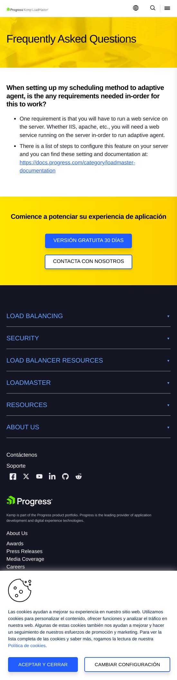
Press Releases (24, 551)
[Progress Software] (29, 501)
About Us (17, 533)
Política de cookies (27, 645)
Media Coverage (25, 559)
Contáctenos (21, 455)
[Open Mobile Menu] (167, 8)
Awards (14, 544)
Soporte (16, 466)
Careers (15, 567)
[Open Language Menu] (135, 8)
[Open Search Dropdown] (151, 8)
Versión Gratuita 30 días (88, 240)
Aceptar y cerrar (43, 664)
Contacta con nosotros (88, 261)
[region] (88, 625)
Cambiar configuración (127, 664)
